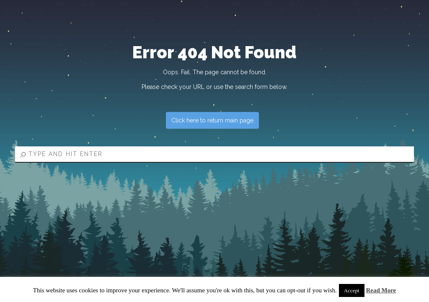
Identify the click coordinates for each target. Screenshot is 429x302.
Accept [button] (351, 290)
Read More (381, 290)
